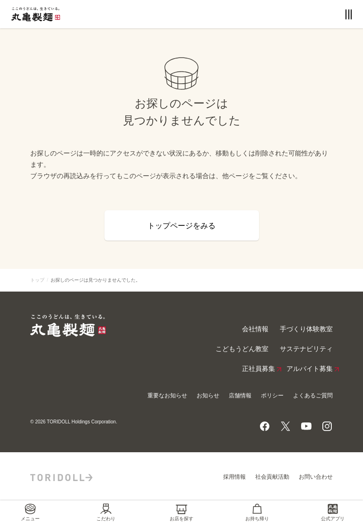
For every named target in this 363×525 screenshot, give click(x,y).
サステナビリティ (306, 349)
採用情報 (234, 476)
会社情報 (255, 329)
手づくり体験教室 (306, 329)
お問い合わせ (316, 476)
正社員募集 (258, 369)
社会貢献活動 (272, 476)
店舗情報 (240, 395)
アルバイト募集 (309, 369)
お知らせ (208, 395)
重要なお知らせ (167, 395)
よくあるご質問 (313, 395)
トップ (37, 280)
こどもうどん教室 (242, 349)
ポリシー (272, 395)
